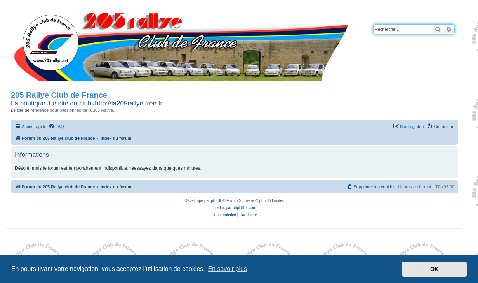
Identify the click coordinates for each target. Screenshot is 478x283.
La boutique (28, 103)
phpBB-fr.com (244, 208)
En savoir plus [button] (227, 268)
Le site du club (70, 103)
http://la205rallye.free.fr (128, 103)
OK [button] (434, 269)
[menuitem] (56, 126)
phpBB (216, 201)
